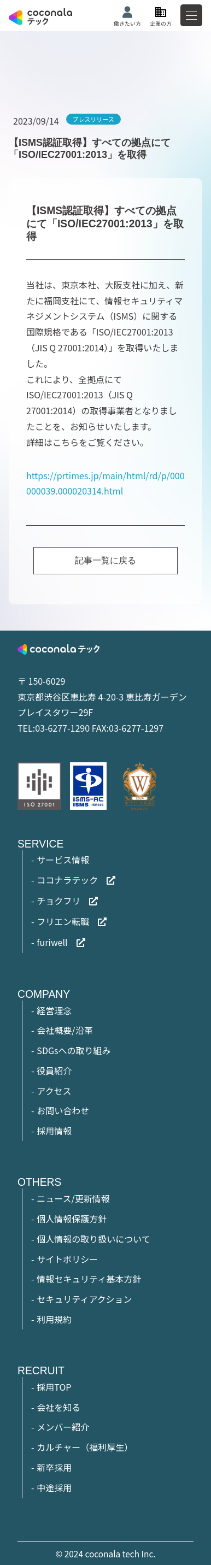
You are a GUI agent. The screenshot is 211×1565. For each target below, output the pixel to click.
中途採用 (54, 1487)
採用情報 (54, 1130)
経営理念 (54, 1010)
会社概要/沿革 (64, 1030)
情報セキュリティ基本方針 (89, 1278)
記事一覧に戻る (105, 560)
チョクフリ (58, 900)
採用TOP (54, 1386)
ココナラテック (67, 879)
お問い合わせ (63, 1110)
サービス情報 (63, 859)
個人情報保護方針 (72, 1218)
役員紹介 (54, 1070)
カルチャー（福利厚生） (85, 1447)
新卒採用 (54, 1467)
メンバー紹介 (63, 1426)
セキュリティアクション (84, 1298)
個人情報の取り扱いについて (93, 1238)
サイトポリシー (67, 1259)
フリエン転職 (63, 921)
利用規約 (54, 1319)
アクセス (54, 1090)
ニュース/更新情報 (73, 1198)
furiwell (52, 942)
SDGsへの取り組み (73, 1050)
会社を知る (58, 1407)
